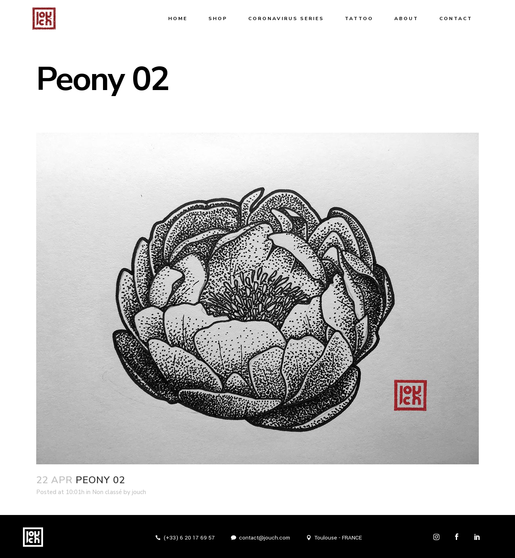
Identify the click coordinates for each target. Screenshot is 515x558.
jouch (139, 492)
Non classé (107, 492)
